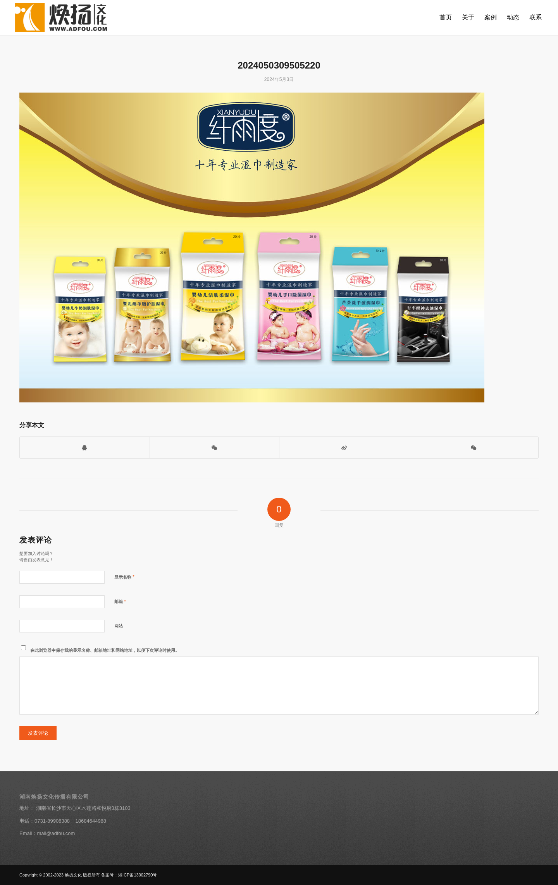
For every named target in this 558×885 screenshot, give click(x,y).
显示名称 (124, 577)
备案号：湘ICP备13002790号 (129, 875)
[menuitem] (445, 17)
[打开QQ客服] (85, 447)
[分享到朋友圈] (474, 447)
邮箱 (120, 601)
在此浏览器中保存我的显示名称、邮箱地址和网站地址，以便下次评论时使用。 (104, 650)
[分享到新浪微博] (344, 447)
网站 (118, 626)
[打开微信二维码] (214, 447)
